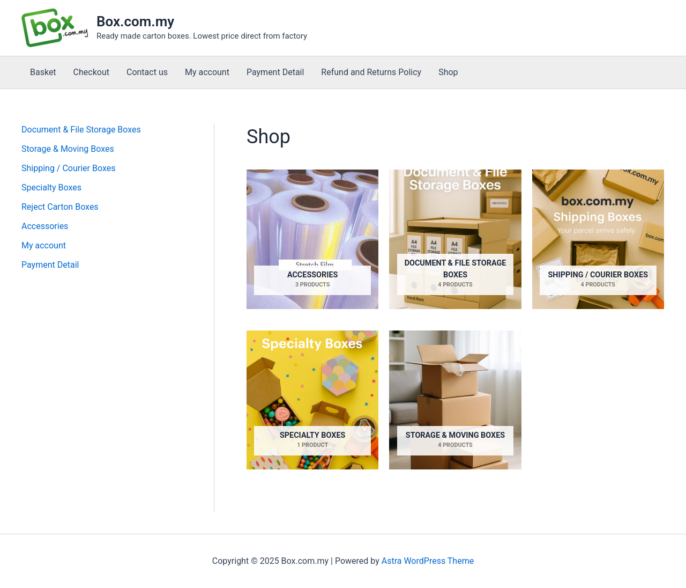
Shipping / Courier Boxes (68, 168)
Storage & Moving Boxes (67, 149)
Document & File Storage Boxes (81, 129)
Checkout (91, 72)
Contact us (147, 72)
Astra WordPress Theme (428, 561)
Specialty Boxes (51, 187)
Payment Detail (275, 72)
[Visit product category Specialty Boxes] (312, 399)
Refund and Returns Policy (371, 72)
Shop (448, 72)
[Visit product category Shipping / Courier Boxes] (598, 239)
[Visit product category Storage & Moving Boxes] (455, 399)
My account (207, 72)
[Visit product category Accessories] (312, 239)
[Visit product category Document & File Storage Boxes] (455, 239)
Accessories (44, 226)
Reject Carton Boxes (60, 207)
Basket (43, 72)
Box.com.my (135, 21)
